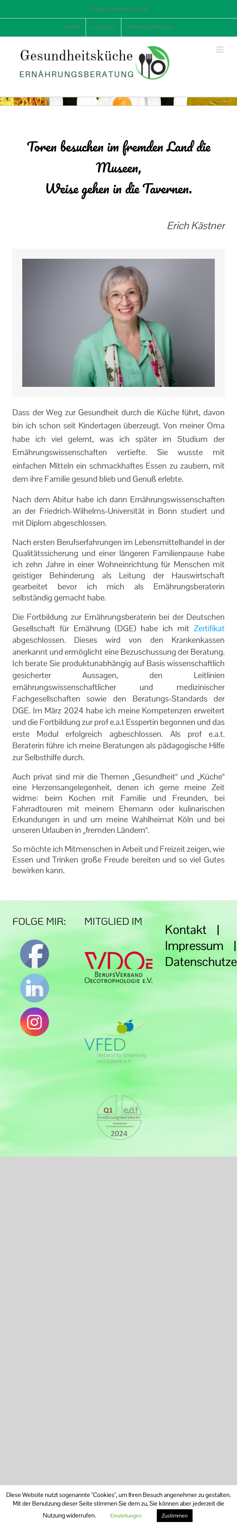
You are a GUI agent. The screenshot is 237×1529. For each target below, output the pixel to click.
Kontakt (186, 930)
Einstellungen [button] (126, 1515)
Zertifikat (209, 628)
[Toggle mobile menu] (220, 49)
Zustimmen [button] (175, 1515)
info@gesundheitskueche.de (118, 9)
